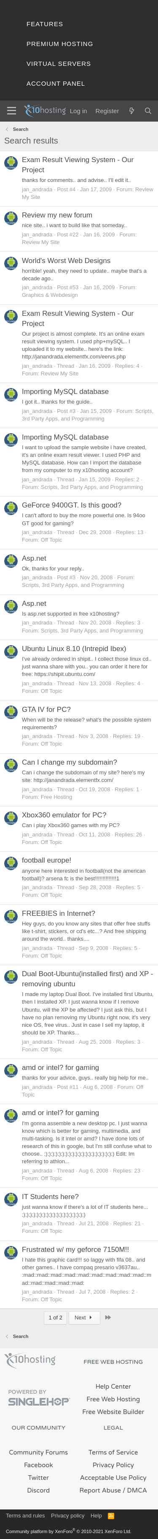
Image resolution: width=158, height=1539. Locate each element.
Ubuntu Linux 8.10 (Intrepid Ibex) (74, 649)
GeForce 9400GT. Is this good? (71, 505)
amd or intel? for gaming (60, 1068)
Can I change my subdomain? (69, 762)
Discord (38, 1490)
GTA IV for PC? (46, 710)
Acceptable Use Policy (113, 1478)
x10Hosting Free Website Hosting (30, 1360)
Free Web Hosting (113, 1399)
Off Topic (51, 540)
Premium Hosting (60, 43)
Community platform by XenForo (68, 1531)
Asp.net (34, 558)
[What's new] (131, 111)
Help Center (113, 1386)
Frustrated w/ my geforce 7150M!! (75, 1250)
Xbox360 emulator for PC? (64, 815)
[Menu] (11, 111)
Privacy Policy (113, 1465)
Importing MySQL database (65, 392)
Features (45, 23)
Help (96, 1515)
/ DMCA (135, 1490)
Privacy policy (67, 1515)
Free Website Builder (113, 1412)
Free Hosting (56, 797)
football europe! (46, 860)
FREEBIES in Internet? (58, 913)
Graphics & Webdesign (50, 295)
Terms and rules (25, 1515)
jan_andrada (37, 189)
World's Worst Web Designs (66, 261)
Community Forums (38, 1452)
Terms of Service (113, 1452)
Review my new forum (57, 215)
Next (84, 1317)
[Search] (148, 111)
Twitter (38, 1478)
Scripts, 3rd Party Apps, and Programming (92, 487)
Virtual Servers (59, 63)
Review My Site (41, 242)
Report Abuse (100, 1490)
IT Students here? (50, 1197)
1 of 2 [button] (55, 1317)
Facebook (38, 1465)
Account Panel (56, 83)
